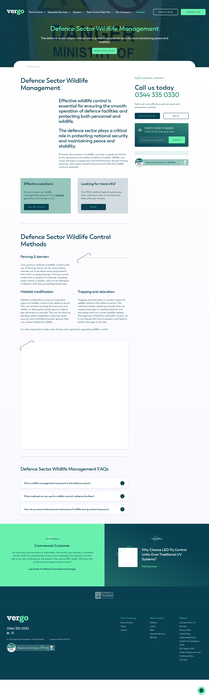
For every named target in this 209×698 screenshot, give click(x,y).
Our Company (124, 12)
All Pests (153, 637)
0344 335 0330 (157, 94)
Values (123, 626)
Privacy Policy (185, 630)
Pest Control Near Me (99, 12)
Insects (153, 626)
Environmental (127, 622)
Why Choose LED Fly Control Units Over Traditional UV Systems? (164, 554)
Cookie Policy (185, 633)
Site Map (183, 659)
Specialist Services (59, 12)
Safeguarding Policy (188, 637)
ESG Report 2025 (187, 648)
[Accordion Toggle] (74, 483)
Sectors (78, 12)
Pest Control (37, 12)
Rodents (153, 622)
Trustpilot (136, 153)
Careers (140, 12)
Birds (152, 630)
